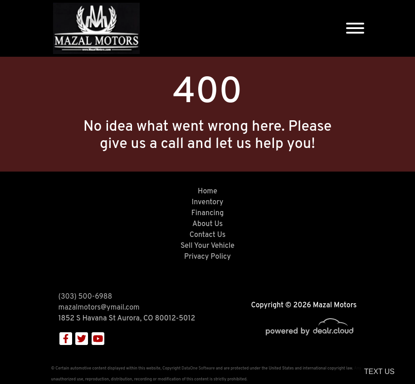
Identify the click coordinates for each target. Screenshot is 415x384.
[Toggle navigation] (355, 28)
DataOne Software (198, 368)
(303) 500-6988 (85, 296)
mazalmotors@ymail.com (99, 307)
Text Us (379, 371)
